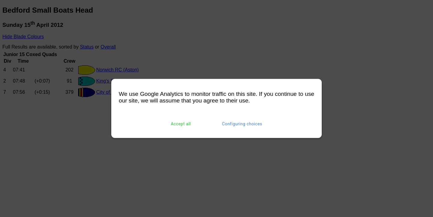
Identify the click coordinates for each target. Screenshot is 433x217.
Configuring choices (242, 124)
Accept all (180, 124)
